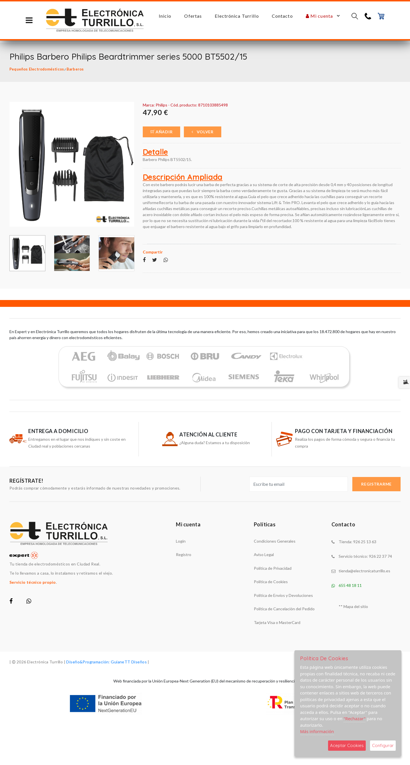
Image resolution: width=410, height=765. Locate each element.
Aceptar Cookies (347, 745)
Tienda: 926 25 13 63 (357, 541)
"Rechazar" (354, 718)
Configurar (383, 745)
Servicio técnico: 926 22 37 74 (365, 556)
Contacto (282, 16)
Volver (203, 131)
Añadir (161, 131)
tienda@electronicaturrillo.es (364, 570)
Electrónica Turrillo (237, 16)
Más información (317, 731)
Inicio (165, 16)
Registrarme (376, 484)
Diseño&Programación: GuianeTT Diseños (106, 661)
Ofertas (193, 16)
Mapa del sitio (355, 606)
